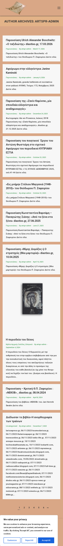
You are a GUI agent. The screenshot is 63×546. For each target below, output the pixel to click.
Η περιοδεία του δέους (20, 339)
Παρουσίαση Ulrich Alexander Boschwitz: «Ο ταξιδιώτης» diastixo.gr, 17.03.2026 (30, 42)
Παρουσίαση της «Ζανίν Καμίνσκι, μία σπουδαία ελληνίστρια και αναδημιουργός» (28, 104)
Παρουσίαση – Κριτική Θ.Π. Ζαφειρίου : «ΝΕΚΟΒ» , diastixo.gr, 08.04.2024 (29, 390)
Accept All (46, 540)
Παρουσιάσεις (11, 49)
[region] (29, 530)
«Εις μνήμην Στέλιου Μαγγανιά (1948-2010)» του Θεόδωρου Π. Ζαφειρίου (29, 186)
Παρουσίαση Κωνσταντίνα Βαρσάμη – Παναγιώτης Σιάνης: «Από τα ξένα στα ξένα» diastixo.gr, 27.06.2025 (29, 216)
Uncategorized (11, 426)
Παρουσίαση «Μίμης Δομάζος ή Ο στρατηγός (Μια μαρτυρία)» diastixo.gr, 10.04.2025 (30, 253)
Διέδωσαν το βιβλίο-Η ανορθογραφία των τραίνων (29, 419)
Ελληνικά (28, 344)
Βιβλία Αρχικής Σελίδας (15, 344)
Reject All (29, 540)
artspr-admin (47, 21)
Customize (12, 540)
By (25, 49)
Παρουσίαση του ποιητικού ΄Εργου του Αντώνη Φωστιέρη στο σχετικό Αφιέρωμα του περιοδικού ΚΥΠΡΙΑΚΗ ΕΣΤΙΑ (29, 146)
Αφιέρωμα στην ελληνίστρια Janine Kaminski (28, 70)
